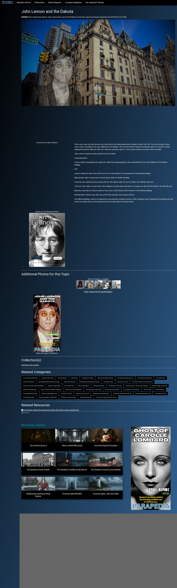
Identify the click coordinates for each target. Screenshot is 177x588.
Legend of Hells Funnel (57, 372)
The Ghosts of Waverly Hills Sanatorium (42, 380)
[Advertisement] (102, 118)
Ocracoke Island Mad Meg (78, 492)
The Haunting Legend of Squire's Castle (58, 396)
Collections (39, 2)
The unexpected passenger (102, 388)
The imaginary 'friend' (100, 392)
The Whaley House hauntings (154, 392)
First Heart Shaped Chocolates (109, 444)
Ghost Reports (54, 2)
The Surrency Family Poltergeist (128, 384)
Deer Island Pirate (103, 380)
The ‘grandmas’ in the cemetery (59, 388)
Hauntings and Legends (39, 360)
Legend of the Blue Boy (38, 396)
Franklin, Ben (83, 372)
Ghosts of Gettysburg (91, 376)
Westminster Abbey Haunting (114, 372)
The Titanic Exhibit (130, 376)
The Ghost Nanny (86, 388)
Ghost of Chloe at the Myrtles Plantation (105, 384)
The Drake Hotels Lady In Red (147, 384)
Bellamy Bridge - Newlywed (66, 384)
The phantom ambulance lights (40, 392)
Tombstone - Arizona (145, 376)
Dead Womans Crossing (148, 380)
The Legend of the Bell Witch (39, 372)
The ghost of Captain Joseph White (134, 392)
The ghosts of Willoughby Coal (121, 388)
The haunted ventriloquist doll (82, 392)
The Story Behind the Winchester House (112, 376)
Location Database (73, 2)
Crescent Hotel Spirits (132, 380)
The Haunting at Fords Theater (46, 468)
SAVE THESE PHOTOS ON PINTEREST (103, 287)
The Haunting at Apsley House (134, 372)
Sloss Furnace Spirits (117, 380)
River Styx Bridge (71, 372)
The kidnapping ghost (115, 392)
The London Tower (36, 376)
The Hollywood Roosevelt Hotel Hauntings (71, 376)
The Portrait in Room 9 (46, 444)
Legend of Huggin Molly (88, 380)
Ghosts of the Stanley (51, 376)
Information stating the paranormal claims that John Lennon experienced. (60, 409)
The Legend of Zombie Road (39, 388)
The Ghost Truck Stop (138, 388)
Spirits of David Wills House (78, 444)
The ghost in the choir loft (154, 388)
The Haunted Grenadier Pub (153, 372)
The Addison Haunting (96, 372)
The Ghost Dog (74, 388)
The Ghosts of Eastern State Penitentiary (67, 380)
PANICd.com (44, 585)
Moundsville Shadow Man (84, 384)
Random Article (24, 2)
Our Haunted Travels (94, 2)
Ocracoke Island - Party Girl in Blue (110, 492)
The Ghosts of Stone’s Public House (62, 392)
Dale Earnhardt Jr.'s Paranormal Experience (43, 384)
